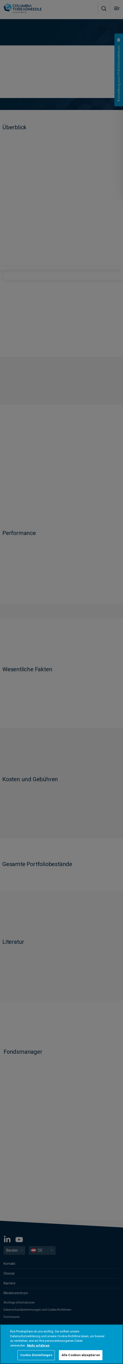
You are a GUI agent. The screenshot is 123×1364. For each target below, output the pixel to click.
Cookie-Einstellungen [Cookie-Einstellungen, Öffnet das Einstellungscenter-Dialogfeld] (36, 1355)
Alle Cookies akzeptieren (81, 1355)
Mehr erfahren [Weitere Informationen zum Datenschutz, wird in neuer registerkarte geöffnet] (38, 1345)
